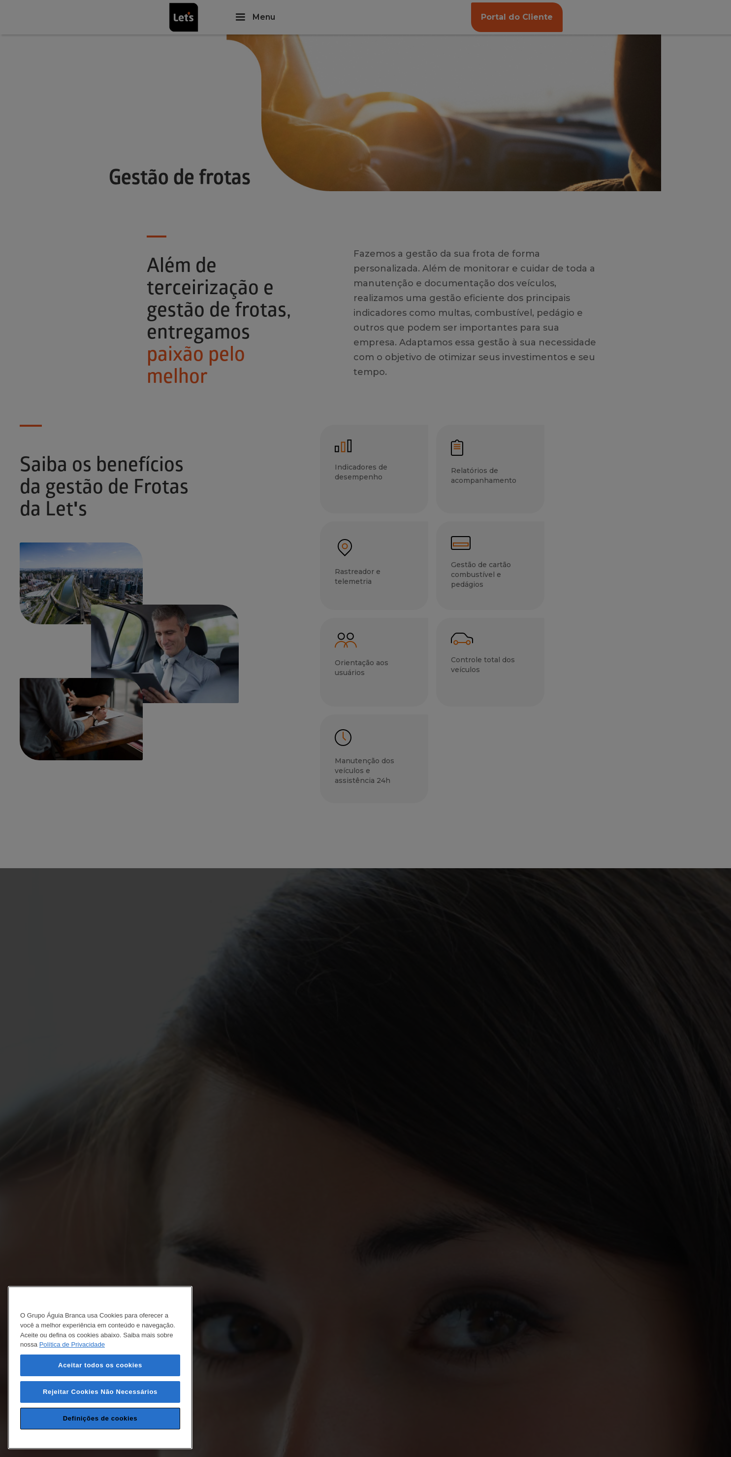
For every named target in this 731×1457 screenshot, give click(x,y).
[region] (100, 1367)
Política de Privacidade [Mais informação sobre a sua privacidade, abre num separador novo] (72, 1344)
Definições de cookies (100, 1418)
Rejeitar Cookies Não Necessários (100, 1391)
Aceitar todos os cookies (100, 1365)
